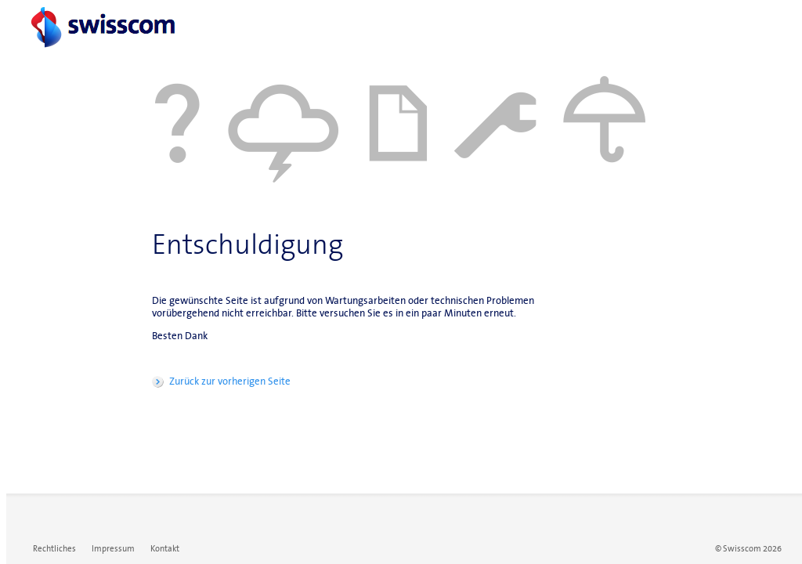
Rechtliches (54, 549)
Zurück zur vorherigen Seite (230, 381)
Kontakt (164, 549)
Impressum (113, 549)
